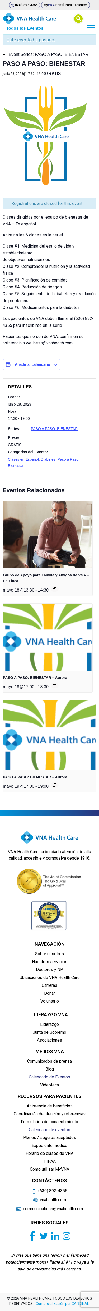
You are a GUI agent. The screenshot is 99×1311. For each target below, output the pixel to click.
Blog (49, 1069)
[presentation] (47, 534)
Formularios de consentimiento (49, 1121)
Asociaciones (49, 1040)
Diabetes (48, 459)
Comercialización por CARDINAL (62, 1304)
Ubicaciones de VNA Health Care (50, 977)
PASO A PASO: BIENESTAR (54, 429)
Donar (49, 993)
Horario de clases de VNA (49, 1153)
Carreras (49, 985)
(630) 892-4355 (24, 5)
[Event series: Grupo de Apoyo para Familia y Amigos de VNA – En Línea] (54, 588)
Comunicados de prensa (49, 1061)
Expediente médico (49, 1145)
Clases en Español (23, 459)
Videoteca (49, 1084)
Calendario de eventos (49, 1129)
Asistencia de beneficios (50, 1105)
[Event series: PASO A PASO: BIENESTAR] (54, 685)
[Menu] (91, 27)
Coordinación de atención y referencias (50, 1113)
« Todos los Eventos (23, 28)
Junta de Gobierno (49, 1032)
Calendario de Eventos (49, 1077)
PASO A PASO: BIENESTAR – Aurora (35, 678)
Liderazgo (49, 1024)
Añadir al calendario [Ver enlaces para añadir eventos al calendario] (32, 364)
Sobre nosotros (49, 953)
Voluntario (49, 1001)
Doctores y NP (49, 969)
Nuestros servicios (49, 961)
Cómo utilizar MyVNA (49, 1169)
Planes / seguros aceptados (49, 1137)
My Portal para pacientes (66, 5)
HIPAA (50, 1161)
